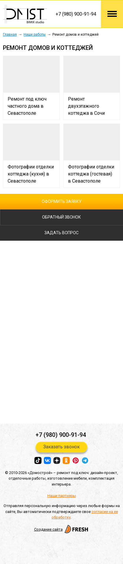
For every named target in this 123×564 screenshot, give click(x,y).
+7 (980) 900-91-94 (76, 14)
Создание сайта (61, 529)
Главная (10, 34)
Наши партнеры (61, 496)
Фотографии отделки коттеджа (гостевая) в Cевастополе (91, 174)
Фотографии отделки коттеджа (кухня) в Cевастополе (31, 174)
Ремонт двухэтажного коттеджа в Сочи (86, 106)
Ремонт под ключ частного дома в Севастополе (27, 106)
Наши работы (35, 34)
